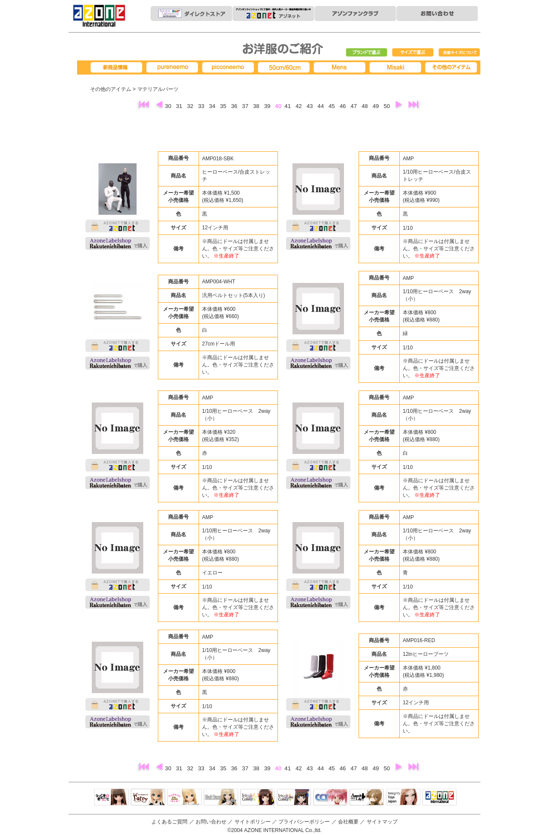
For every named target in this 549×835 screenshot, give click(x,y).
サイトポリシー (253, 822)
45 (332, 106)
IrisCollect (257, 798)
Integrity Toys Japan (403, 798)
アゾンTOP (439, 798)
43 (310, 106)
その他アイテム (452, 67)
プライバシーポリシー (304, 822)
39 (268, 106)
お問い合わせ (211, 822)
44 (321, 106)
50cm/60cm (285, 67)
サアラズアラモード (184, 798)
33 (202, 106)
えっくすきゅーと (111, 798)
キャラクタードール (330, 798)
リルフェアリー (148, 798)
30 (169, 106)
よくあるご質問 (169, 822)
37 (246, 106)
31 (180, 106)
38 (257, 106)
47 (354, 106)
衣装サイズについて (459, 52)
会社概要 (348, 822)
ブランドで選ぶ (367, 52)
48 (365, 106)
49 (376, 106)
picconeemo (229, 67)
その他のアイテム (110, 89)
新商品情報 (118, 67)
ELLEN (294, 798)
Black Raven (221, 798)
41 (288, 106)
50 (387, 106)
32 (191, 106)
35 (224, 106)
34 (213, 106)
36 (235, 106)
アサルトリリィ (367, 798)
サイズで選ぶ (413, 52)
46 (343, 106)
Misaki (397, 67)
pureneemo (174, 67)
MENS (341, 67)
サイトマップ (382, 822)
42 (299, 106)
